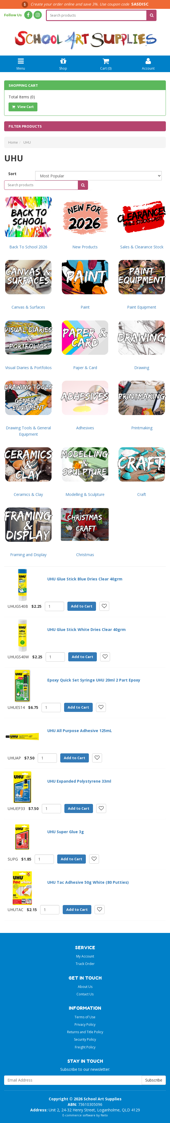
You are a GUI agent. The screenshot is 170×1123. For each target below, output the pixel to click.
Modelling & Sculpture (85, 494)
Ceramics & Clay (28, 494)
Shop (63, 63)
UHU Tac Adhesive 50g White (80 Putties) (88, 882)
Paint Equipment (141, 307)
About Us (85, 986)
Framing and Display (28, 554)
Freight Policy (85, 1047)
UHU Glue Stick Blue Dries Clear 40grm (84, 579)
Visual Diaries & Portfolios (28, 367)
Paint (85, 307)
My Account (85, 956)
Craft (141, 494)
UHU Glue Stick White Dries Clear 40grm (86, 629)
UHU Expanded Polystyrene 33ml (79, 781)
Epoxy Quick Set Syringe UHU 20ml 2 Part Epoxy (93, 680)
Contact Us (85, 994)
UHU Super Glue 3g (65, 831)
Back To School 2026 (28, 246)
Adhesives (85, 427)
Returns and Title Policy (85, 1032)
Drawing (141, 367)
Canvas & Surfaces (28, 307)
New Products (85, 246)
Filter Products (25, 126)
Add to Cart (81, 606)
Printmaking (141, 427)
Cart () (105, 63)
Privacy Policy (85, 1024)
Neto (104, 1115)
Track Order (85, 963)
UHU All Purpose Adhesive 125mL (79, 730)
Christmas (85, 554)
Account (148, 63)
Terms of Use (85, 1017)
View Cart (23, 106)
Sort (12, 173)
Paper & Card (85, 367)
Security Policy (85, 1039)
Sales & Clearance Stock (141, 246)
